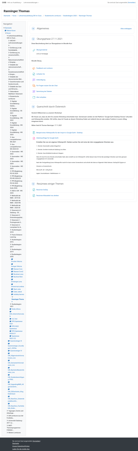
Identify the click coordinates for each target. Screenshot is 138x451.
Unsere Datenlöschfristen (20, 446)
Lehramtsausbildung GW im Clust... (31, 16)
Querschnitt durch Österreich (51, 106)
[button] (33, 28)
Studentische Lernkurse (53, 16)
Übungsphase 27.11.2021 (49, 38)
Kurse (14, 16)
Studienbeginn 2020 (70, 16)
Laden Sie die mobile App (20, 449)
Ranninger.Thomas (85, 16)
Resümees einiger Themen (50, 183)
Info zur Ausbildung (14, 2)
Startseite (7, 16)
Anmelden (131, 2)
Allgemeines (43, 28)
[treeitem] (13, 230)
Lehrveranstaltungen (30, 2)
